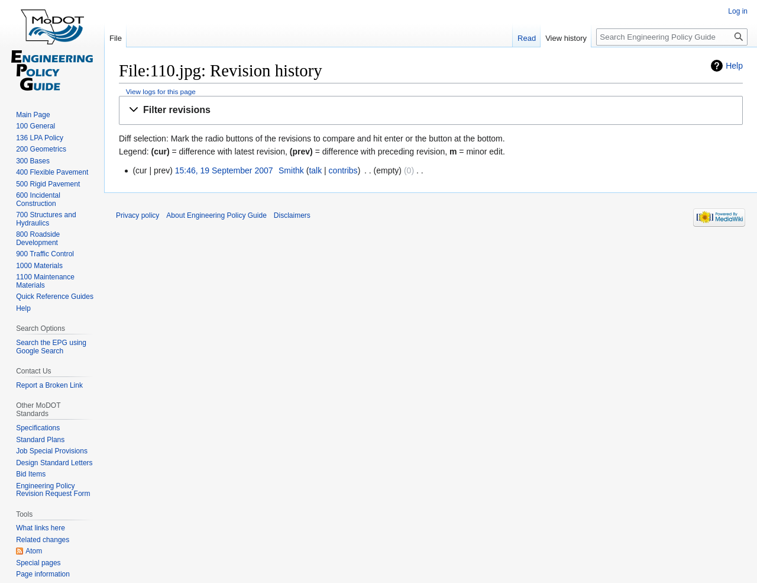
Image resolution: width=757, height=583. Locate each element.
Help (734, 65)
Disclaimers (292, 215)
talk (315, 170)
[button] (431, 110)
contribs (343, 170)
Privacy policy (137, 215)
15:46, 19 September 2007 (224, 170)
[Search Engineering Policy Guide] (672, 37)
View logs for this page (161, 91)
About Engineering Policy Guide (216, 215)
